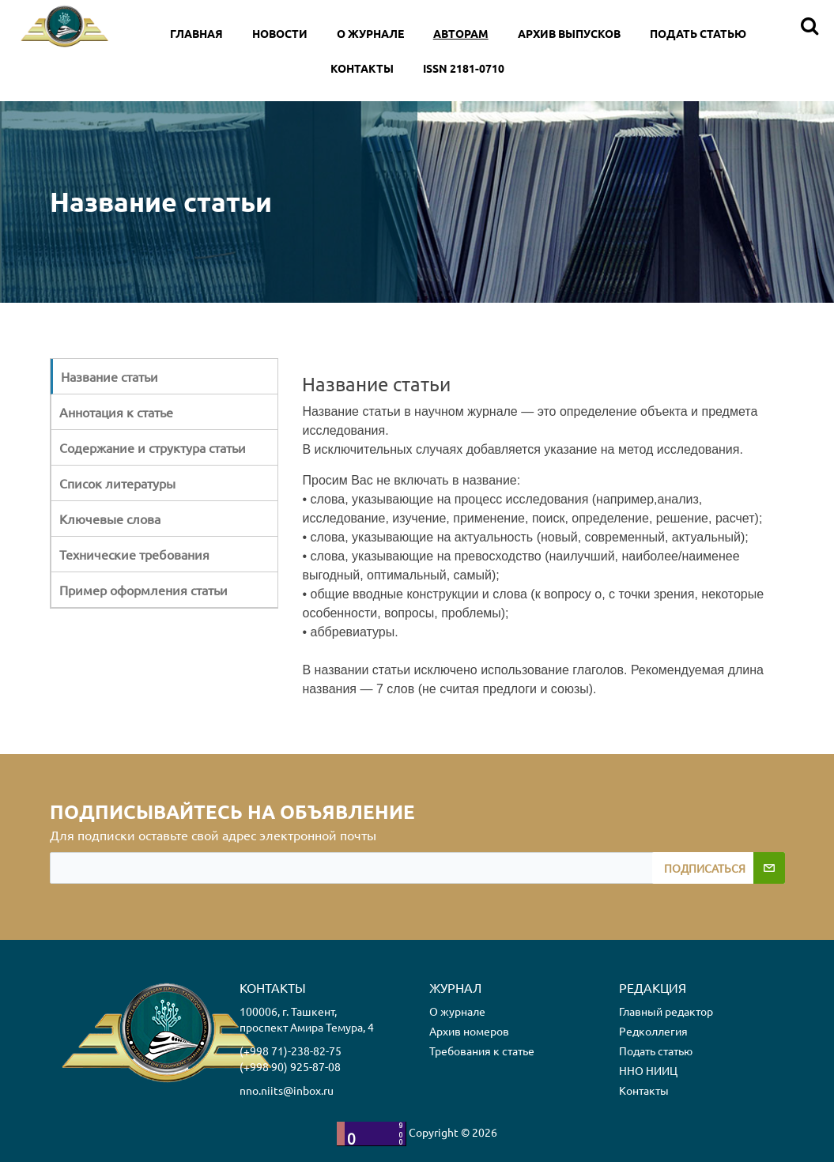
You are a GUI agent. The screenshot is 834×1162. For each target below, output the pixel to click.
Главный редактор (666, 1011)
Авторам (461, 33)
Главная (196, 33)
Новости (280, 33)
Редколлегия (653, 1031)
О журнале (457, 1011)
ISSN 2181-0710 (463, 68)
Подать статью (698, 33)
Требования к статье (481, 1050)
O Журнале (370, 33)
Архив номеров (469, 1031)
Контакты (362, 68)
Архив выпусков (569, 33)
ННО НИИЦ (648, 1070)
